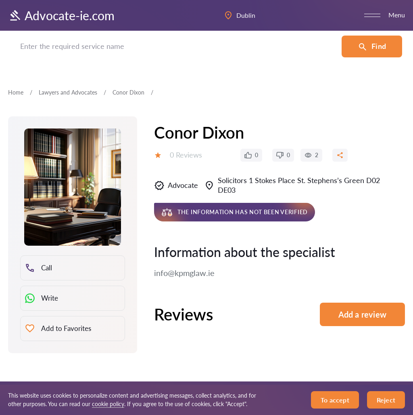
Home (15, 92)
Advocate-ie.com (61, 15)
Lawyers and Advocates (68, 92)
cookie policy (108, 403)
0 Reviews (186, 154)
